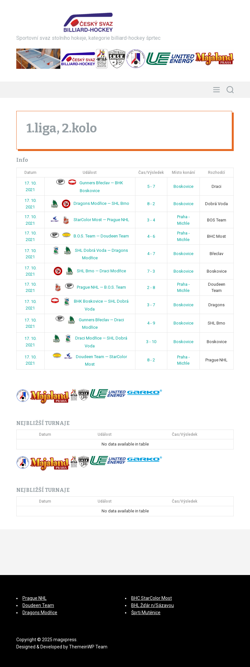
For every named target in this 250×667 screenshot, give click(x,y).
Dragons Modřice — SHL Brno (89, 203)
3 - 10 (151, 341)
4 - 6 (151, 236)
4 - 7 (151, 253)
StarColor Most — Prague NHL (89, 219)
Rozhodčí (216, 172)
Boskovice (183, 186)
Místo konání (183, 172)
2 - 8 (151, 287)
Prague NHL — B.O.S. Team (90, 287)
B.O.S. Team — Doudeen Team (89, 236)
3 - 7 (151, 304)
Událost (90, 172)
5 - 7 (151, 186)
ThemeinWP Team (88, 646)
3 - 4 (151, 220)
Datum (30, 172)
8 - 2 (151, 203)
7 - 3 (151, 271)
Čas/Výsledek (151, 172)
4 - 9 (151, 323)
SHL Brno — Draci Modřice (90, 270)
